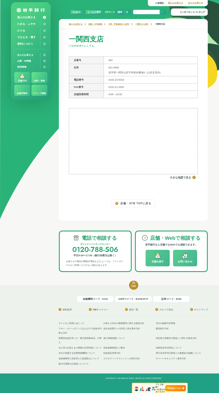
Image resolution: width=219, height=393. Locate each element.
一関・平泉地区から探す (122, 24)
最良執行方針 (162, 328)
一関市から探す (146, 24)
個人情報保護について (114, 338)
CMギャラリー (98, 309)
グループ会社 (164, 309)
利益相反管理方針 (112, 353)
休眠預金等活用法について (169, 347)
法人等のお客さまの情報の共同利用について (80, 347)
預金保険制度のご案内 (114, 347)
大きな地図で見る (185, 177)
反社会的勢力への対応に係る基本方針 (121, 328)
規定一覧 (131, 309)
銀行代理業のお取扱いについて (74, 363)
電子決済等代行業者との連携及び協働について (178, 353)
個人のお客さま (175, 3)
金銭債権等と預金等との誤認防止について (79, 358)
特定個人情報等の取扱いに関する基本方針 (176, 338)
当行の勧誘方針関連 (165, 323)
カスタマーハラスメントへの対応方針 (121, 358)
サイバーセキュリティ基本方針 (171, 358)
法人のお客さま (195, 3)
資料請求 (65, 309)
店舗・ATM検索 (97, 24)
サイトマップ (199, 309)
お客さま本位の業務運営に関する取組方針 (123, 323)
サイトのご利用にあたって (71, 323)
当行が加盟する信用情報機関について (77, 353)
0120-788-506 (95, 249)
